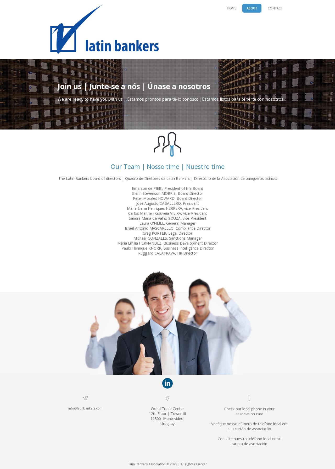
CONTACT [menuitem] (275, 8)
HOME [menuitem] (231, 8)
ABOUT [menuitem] (252, 8)
